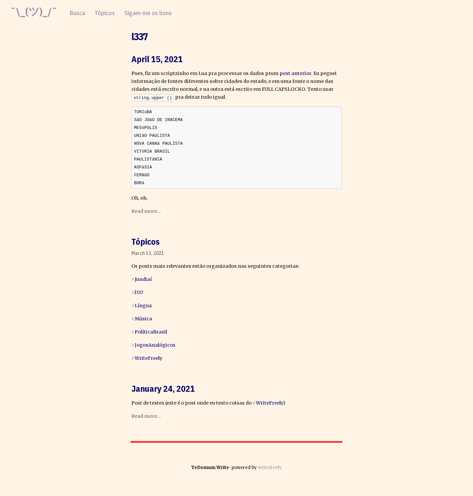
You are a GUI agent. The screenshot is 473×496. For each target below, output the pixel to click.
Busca (77, 13)
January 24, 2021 (163, 391)
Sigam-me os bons (148, 13)
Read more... (146, 214)
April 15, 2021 (157, 58)
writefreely (270, 471)
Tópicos (105, 13)
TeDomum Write (210, 471)
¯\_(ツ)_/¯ (34, 11)
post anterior (295, 73)
